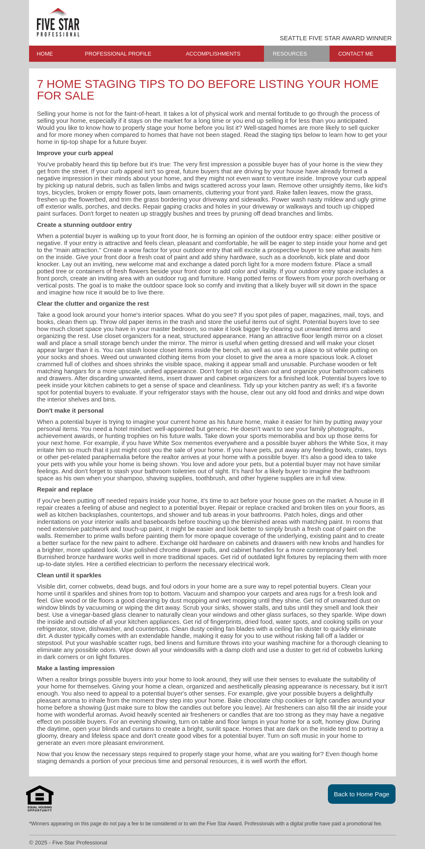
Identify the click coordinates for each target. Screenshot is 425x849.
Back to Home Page (362, 794)
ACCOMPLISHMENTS (213, 54)
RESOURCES (290, 54)
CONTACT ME (356, 54)
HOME (45, 54)
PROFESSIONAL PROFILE (118, 54)
